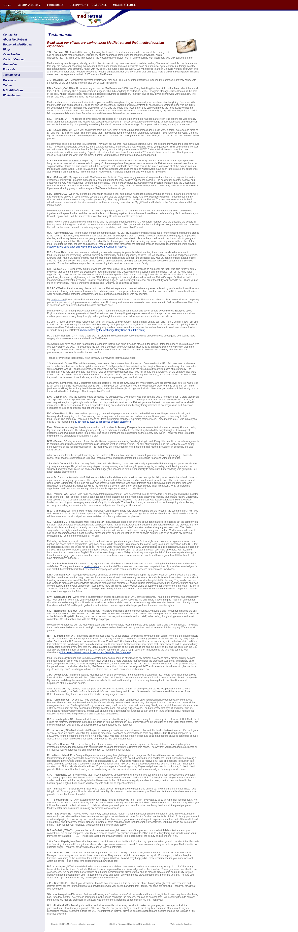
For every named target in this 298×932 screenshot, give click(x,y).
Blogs (7, 49)
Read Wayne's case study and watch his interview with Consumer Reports (87, 246)
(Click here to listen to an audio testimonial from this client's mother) (95, 652)
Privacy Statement (147, 924)
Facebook (9, 80)
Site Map (113, 924)
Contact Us (10, 34)
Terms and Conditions (128, 924)
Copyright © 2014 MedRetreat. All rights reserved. (73, 924)
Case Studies (11, 54)
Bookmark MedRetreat (18, 44)
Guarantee (10, 64)
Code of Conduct (14, 59)
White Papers (12, 95)
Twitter (7, 85)
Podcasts (9, 69)
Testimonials (11, 74)
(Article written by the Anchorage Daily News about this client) (112, 330)
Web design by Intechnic (181, 924)
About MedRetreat (15, 39)
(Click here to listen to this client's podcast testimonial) (103, 421)
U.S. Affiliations (13, 90)
